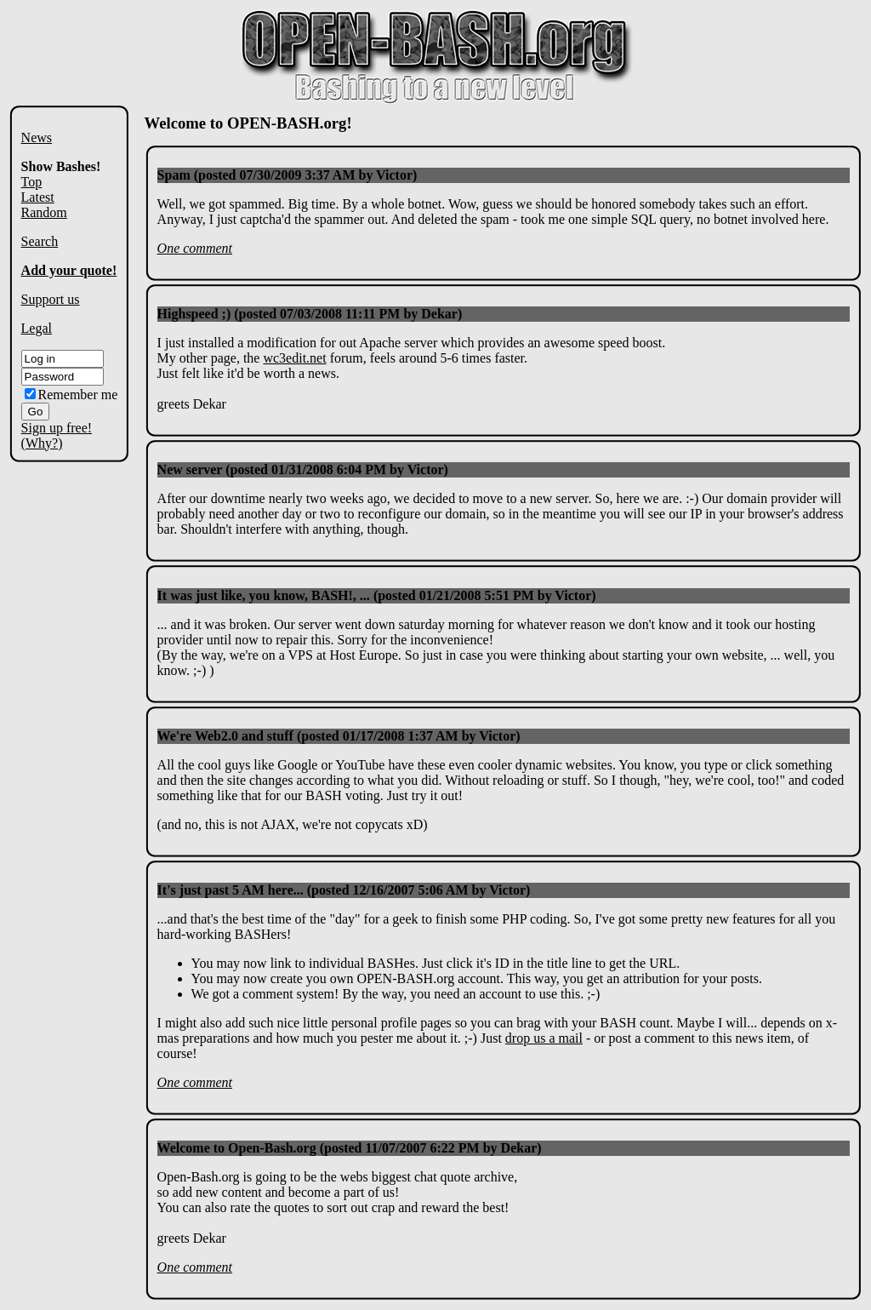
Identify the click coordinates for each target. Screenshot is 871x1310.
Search (40, 241)
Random (44, 212)
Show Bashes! (61, 166)
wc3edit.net (294, 358)
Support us (50, 299)
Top (32, 181)
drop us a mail (544, 1038)
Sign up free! (57, 427)
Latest (37, 197)
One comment (194, 248)
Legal (36, 328)
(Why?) (42, 443)
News (36, 137)
